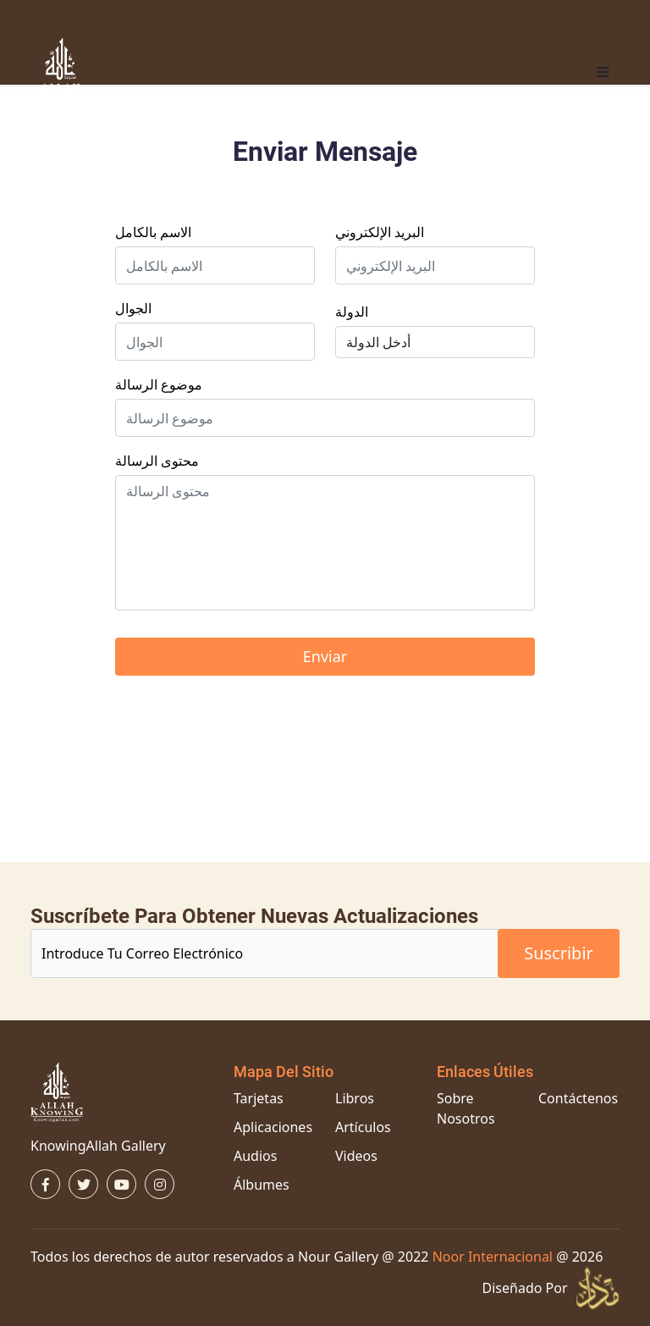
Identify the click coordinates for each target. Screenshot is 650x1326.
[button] (603, 72)
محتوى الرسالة (157, 460)
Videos (356, 1155)
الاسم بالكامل (153, 232)
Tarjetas (259, 1098)
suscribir (558, 953)
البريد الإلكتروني (379, 232)
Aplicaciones (273, 1127)
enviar (325, 656)
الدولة (351, 311)
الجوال (133, 308)
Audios (255, 1155)
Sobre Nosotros (466, 1108)
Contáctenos (578, 1098)
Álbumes (261, 1184)
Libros (354, 1098)
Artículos (363, 1127)
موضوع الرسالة (158, 384)
